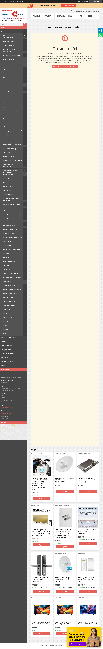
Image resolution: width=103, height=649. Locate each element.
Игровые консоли (8, 318)
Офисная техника (8, 45)
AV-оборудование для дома (12, 278)
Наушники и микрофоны (10, 103)
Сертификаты (5, 358)
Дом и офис (6, 153)
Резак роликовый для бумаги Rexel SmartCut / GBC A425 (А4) (86, 480)
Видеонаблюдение (9, 65)
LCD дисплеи (7, 246)
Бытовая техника (8, 157)
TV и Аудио (6, 85)
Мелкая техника (8, 81)
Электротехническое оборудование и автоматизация (10, 172)
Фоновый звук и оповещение (12, 238)
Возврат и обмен (6, 350)
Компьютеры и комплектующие (8, 36)
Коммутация (7, 242)
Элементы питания (9, 115)
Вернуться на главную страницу (66, 66)
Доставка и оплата (64, 16)
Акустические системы (10, 107)
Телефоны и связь (8, 298)
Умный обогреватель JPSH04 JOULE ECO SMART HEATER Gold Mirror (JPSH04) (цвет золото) (42, 532)
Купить (41, 499)
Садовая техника (8, 186)
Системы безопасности (10, 230)
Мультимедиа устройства (11, 119)
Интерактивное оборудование (8, 165)
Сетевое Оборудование (10, 274)
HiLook (5, 326)
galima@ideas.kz (6, 413)
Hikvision (5, 322)
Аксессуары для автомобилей (12, 131)
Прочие (5, 314)
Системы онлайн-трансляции (12, 290)
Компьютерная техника (10, 306)
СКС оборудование (9, 41)
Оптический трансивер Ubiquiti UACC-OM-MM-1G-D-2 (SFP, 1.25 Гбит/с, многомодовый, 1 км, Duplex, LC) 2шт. (64, 533)
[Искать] (25, 24)
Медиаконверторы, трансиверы (9, 60)
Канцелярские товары (10, 149)
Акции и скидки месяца (8, 338)
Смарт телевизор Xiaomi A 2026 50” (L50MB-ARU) (64, 623)
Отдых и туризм (8, 210)
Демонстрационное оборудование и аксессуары (12, 144)
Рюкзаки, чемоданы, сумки (11, 55)
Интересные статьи (7, 354)
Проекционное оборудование (12, 161)
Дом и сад (6, 266)
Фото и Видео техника (10, 135)
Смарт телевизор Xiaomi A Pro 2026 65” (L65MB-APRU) (87, 623)
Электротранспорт (9, 194)
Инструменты (7, 190)
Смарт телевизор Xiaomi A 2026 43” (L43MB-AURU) (41, 623)
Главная (36, 16)
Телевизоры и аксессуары (11, 111)
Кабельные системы (9, 127)
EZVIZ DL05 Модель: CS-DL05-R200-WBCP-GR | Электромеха (40, 579)
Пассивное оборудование (11, 286)
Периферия (6, 69)
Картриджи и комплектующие (12, 214)
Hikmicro (5, 330)
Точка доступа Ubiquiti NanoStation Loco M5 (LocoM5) (86, 579)
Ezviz (4, 334)
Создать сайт (13, 1)
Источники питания (9, 73)
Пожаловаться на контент (61, 647)
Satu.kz (60, 645)
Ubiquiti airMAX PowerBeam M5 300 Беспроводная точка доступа (64, 480)
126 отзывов (84, 1)
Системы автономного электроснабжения (10, 225)
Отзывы (4, 366)
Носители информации (10, 123)
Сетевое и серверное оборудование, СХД (10, 50)
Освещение (6, 178)
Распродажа (7, 282)
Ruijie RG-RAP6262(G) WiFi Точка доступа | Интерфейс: (87, 531)
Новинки (4, 342)
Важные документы (7, 362)
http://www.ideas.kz (7, 407)
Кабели (5, 182)
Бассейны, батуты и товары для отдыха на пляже (12, 205)
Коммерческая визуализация (12, 139)
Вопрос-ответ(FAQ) (7, 346)
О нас (79, 16)
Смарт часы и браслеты (10, 99)
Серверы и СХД (8, 310)
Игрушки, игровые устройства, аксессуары (13, 199)
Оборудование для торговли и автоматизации (13, 219)
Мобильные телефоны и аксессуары (10, 90)
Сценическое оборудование (12, 250)
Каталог (3, 31)
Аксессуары (6, 258)
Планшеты (6, 95)
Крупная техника (8, 77)
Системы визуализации (10, 294)
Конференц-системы (9, 234)
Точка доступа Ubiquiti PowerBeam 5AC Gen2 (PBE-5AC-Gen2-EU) (64, 579)
